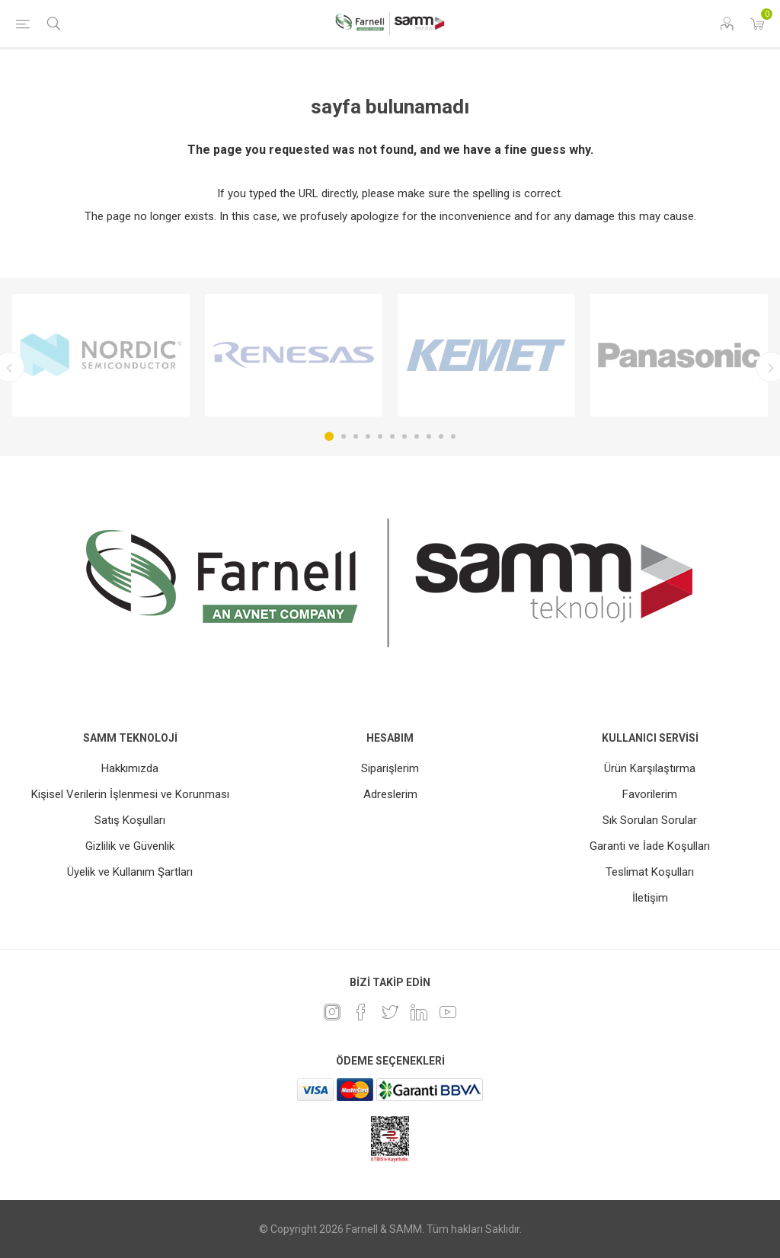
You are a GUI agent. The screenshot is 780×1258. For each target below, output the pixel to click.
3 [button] (355, 436)
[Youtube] (448, 1012)
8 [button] (416, 436)
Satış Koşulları (129, 820)
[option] (101, 355)
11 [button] (453, 436)
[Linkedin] (419, 1012)
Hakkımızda (129, 768)
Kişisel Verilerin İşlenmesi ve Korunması (130, 794)
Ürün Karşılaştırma (649, 768)
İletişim (650, 898)
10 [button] (441, 436)
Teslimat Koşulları (650, 872)
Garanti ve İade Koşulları (650, 846)
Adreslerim (390, 794)
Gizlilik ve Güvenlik (129, 846)
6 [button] (392, 436)
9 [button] (429, 436)
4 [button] (368, 436)
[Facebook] (361, 1012)
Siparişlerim (390, 768)
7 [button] (404, 436)
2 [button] (343, 436)
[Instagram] (332, 1012)
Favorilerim (649, 794)
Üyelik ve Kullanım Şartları (130, 872)
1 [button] (329, 436)
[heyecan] (390, 1012)
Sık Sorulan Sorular (650, 820)
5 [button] (380, 436)
